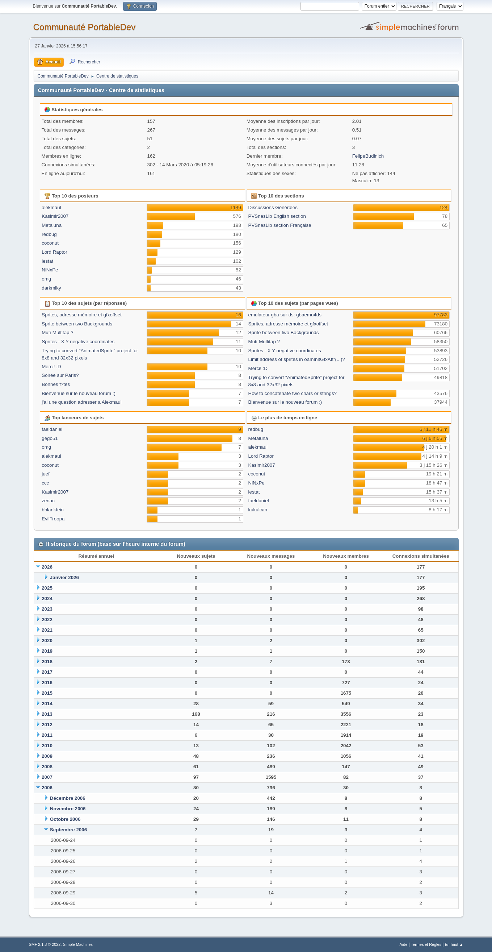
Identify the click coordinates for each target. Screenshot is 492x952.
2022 (47, 619)
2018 (47, 661)
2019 (47, 651)
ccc (45, 483)
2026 (47, 567)
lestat (47, 261)
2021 (47, 630)
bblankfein (53, 509)
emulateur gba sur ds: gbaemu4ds (284, 314)
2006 (47, 787)
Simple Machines (78, 944)
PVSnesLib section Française (279, 225)
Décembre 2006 (67, 798)
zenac (48, 500)
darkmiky (51, 288)
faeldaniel (52, 429)
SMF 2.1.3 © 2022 (45, 944)
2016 (47, 682)
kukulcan (258, 509)
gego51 (50, 438)
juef (46, 474)
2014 (47, 703)
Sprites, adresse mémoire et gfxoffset (82, 314)
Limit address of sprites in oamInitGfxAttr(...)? (296, 359)
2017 (47, 672)
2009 (47, 756)
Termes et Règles (426, 944)
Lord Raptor (54, 252)
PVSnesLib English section (277, 216)
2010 (47, 745)
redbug (49, 234)
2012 (47, 724)
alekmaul (51, 207)
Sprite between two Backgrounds (77, 324)
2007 (47, 777)
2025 (47, 588)
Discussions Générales (273, 207)
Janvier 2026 (64, 577)
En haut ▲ (454, 944)
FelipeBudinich (368, 156)
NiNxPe (50, 270)
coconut (50, 243)
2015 (47, 693)
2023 (47, 609)
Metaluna (52, 225)
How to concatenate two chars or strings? (292, 393)
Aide (404, 944)
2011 (47, 735)
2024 (47, 598)
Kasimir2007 (55, 216)
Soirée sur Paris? (60, 375)
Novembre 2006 (68, 808)
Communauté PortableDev (84, 27)
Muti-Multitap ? (57, 332)
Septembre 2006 (68, 829)
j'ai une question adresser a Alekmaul (81, 402)
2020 (47, 640)
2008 (47, 766)
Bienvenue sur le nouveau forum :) (78, 393)
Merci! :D (51, 366)
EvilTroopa (53, 518)
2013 (47, 714)
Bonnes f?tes (56, 384)
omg (46, 279)
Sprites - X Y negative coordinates (78, 341)
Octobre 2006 (65, 819)
